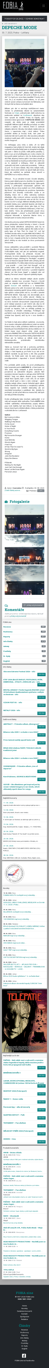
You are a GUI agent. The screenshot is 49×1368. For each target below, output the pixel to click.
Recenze (24, 1330)
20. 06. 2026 (8, 831)
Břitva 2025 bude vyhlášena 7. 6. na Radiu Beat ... (22, 975)
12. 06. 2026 (8, 810)
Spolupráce (24, 1316)
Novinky (24, 1308)
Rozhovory (24, 1332)
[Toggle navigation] (43, 5)
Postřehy (24, 1343)
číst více (41, 674)
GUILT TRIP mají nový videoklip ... (15, 949)
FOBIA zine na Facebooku (24, 1357)
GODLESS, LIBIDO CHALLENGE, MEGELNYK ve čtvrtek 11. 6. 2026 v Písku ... (24, 902)
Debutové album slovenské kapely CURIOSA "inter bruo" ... (22, 983)
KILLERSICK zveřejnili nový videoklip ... (18, 911)
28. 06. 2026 (8, 855)
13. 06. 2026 (8, 817)
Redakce (24, 1319)
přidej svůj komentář (33, 605)
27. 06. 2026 (8, 846)
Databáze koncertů (24, 1311)
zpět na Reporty (9, 24)
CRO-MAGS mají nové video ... (14, 942)
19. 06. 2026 (8, 824)
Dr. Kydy (24, 1346)
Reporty (24, 1335)
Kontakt (24, 1314)
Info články (24, 1338)
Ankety (24, 1341)
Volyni (17, 113)
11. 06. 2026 (8, 803)
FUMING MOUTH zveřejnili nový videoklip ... (19, 894)
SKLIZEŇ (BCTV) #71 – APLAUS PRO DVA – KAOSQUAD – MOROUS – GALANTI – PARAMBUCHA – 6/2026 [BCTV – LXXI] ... (24, 965)
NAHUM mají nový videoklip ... (14, 935)
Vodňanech (27, 115)
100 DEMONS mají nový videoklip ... (17, 918)
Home (24, 1306)
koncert (14, 286)
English (24, 1349)
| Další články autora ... (13, 490)
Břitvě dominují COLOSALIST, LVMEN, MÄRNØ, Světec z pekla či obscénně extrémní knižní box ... (24, 926)
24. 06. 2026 (8, 839)
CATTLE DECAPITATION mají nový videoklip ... (20, 956)
